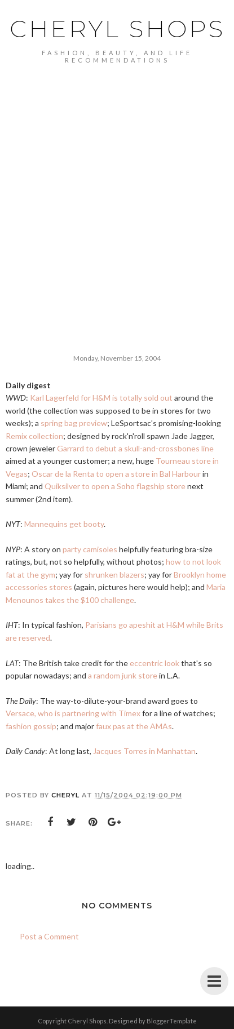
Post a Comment (49, 936)
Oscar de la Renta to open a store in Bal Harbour (116, 473)
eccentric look (154, 663)
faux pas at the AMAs (134, 726)
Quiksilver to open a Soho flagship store (115, 486)
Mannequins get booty (64, 524)
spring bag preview (74, 423)
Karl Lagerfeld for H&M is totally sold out (101, 397)
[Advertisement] (117, 214)
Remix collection (34, 436)
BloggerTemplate (172, 1020)
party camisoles (90, 549)
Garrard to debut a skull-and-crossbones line (135, 448)
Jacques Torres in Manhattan (144, 751)
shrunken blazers (114, 574)
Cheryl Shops (117, 28)
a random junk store (122, 675)
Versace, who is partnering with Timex (73, 713)
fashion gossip (31, 726)
